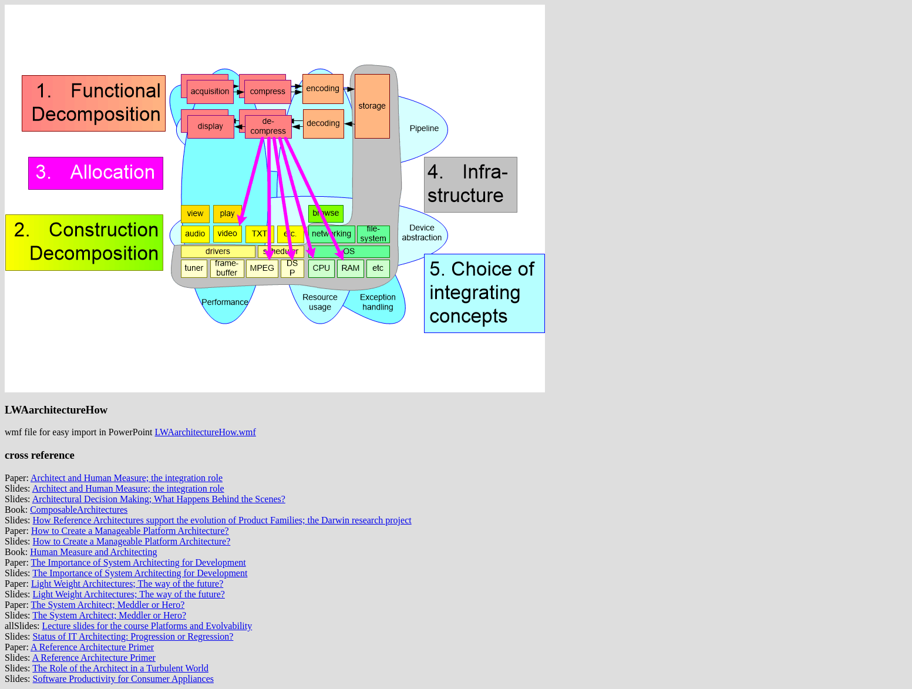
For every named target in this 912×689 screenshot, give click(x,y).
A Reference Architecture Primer (92, 647)
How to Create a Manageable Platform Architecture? (130, 531)
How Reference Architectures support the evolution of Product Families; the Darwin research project (222, 520)
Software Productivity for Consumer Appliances (123, 679)
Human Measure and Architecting (93, 552)
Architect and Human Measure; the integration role (127, 478)
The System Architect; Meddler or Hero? (108, 605)
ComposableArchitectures (78, 510)
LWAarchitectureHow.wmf (205, 432)
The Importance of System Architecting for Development (138, 562)
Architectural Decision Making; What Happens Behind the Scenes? (158, 499)
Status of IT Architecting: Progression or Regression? (133, 636)
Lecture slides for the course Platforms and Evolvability (147, 626)
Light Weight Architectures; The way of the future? (127, 584)
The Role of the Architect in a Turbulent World (120, 668)
